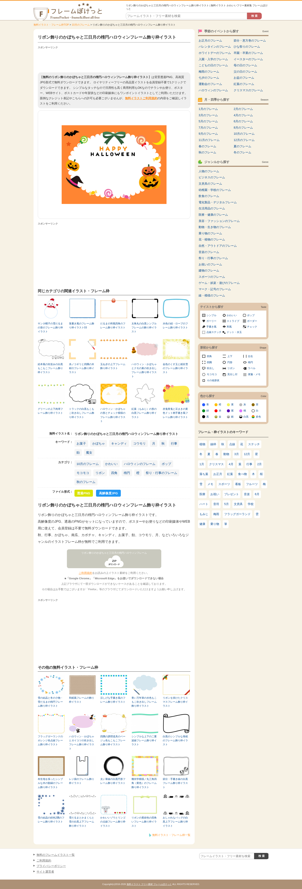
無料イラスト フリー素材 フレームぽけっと (149, 884)
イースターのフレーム (248, 59)
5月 (226, 504)
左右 (250, 356)
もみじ (203, 514)
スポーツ (224, 484)
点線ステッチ (213, 332)
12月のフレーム (244, 140)
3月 (236, 454)
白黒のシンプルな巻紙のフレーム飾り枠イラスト (175, 740)
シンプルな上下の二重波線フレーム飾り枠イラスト (144, 740)
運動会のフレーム (210, 84)
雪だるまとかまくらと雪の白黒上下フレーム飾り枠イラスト (81, 821)
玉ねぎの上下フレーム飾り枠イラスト (112, 366)
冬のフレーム (242, 152)
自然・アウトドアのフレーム (218, 245)
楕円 (127, 473)
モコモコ (83, 473)
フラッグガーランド (237, 514)
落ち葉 (203, 474)
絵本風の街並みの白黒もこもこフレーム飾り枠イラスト (50, 368)
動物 (226, 454)
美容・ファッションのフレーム (219, 221)
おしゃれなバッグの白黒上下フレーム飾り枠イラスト (175, 821)
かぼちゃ (98, 443)
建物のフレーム (209, 270)
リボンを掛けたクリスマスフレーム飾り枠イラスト (175, 702)
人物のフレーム (209, 171)
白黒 (246, 416)
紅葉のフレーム (244, 84)
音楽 (247, 494)
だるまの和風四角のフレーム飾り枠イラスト (112, 325)
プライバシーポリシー (51, 866)
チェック (252, 326)
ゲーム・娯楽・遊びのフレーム (219, 283)
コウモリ (139, 443)
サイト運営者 (45, 871)
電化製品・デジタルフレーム (218, 202)
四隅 (209, 362)
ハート (203, 504)
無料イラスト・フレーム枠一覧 (171, 835)
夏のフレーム (242, 146)
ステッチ (254, 444)
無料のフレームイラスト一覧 (55, 854)
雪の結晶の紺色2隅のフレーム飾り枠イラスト (51, 819)
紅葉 (230, 474)
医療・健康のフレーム (213, 214)
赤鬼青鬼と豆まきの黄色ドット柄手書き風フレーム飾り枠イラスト (175, 413)
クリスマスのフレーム (248, 90)
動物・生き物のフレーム (215, 227)
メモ (210, 484)
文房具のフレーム (210, 183)
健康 (202, 524)
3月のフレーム (208, 115)
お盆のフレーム (244, 77)
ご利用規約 (85, 572)
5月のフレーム (208, 121)
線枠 (213, 444)
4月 (231, 464)
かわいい (111, 464)
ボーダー (252, 321)
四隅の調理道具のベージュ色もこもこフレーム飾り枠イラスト (112, 740)
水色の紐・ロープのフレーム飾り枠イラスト (175, 325)
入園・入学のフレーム (213, 59)
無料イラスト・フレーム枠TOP (51, 24)
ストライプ (233, 321)
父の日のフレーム (245, 71)
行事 (174, 443)
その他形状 (213, 380)
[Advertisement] (114, 59)
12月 (247, 454)
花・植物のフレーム (212, 239)
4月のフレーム (243, 115)
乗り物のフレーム (210, 233)
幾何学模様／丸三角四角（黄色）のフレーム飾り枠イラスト (144, 783)
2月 (259, 464)
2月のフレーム (243, 109)
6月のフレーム (243, 121)
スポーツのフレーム (212, 276)
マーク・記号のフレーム (215, 289)
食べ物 (242, 474)
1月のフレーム (208, 109)
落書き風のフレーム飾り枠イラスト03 (81, 325)
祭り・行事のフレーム (161, 473)
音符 (216, 504)
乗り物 (214, 524)
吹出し (210, 368)
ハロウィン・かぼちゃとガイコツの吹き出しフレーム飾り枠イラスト (81, 742)
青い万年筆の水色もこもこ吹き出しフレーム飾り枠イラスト (144, 702)
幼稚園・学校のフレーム (215, 190)
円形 (229, 362)
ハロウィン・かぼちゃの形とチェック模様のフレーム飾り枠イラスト (112, 415)
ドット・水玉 (234, 332)
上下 (229, 356)
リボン (100, 473)
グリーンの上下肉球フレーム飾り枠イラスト (50, 410)
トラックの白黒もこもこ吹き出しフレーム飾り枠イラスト (81, 413)
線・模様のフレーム (212, 295)
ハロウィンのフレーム (139, 464)
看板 (238, 484)
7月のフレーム (208, 127)
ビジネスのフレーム (212, 177)
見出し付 (232, 374)
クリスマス (216, 464)
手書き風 (211, 326)
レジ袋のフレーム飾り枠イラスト (81, 781)
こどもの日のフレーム (213, 65)
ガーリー (211, 321)
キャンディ (119, 443)
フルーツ (252, 484)
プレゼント (231, 494)
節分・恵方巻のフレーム (250, 40)
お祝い (214, 494)
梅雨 (216, 514)
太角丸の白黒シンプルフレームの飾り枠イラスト (144, 327)
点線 (232, 444)
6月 (257, 494)
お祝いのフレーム (210, 264)
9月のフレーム (208, 133)
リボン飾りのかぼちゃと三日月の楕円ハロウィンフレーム (114, 552)
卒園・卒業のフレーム (248, 53)
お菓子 (81, 443)
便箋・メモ (254, 374)
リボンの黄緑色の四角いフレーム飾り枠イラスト (144, 821)
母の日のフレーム (245, 65)
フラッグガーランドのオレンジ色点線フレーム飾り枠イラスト (50, 740)
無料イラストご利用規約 (141, 98)
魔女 (89, 452)
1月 (201, 464)
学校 (251, 504)
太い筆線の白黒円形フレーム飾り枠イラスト (112, 781)
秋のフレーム (86, 482)
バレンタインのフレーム (215, 46)
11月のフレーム (209, 140)
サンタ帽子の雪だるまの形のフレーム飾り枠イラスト (50, 327)
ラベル (251, 368)
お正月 (217, 474)
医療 (202, 494)
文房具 (238, 504)
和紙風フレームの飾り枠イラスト (81, 699)
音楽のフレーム (209, 252)
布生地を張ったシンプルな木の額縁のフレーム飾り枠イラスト (50, 783)
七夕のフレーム (209, 77)
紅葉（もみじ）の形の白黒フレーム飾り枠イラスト (144, 413)
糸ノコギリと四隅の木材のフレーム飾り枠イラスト (81, 368)
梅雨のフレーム (209, 71)
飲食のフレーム (209, 196)
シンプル (211, 315)
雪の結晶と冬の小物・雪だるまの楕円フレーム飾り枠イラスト (50, 702)
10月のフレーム (81, 24)
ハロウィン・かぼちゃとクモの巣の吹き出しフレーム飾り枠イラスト (144, 370)
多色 (258, 416)
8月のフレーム (243, 127)
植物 (202, 444)
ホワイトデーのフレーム (215, 53)
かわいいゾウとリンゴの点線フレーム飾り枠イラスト (112, 821)
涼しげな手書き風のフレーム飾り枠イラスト (112, 699)
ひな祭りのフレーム (247, 46)
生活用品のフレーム (212, 208)
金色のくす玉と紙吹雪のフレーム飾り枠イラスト (175, 368)
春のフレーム (207, 146)
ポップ (166, 464)
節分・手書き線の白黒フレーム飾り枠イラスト (175, 783)
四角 (114, 473)
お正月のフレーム (210, 40)
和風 (229, 326)
